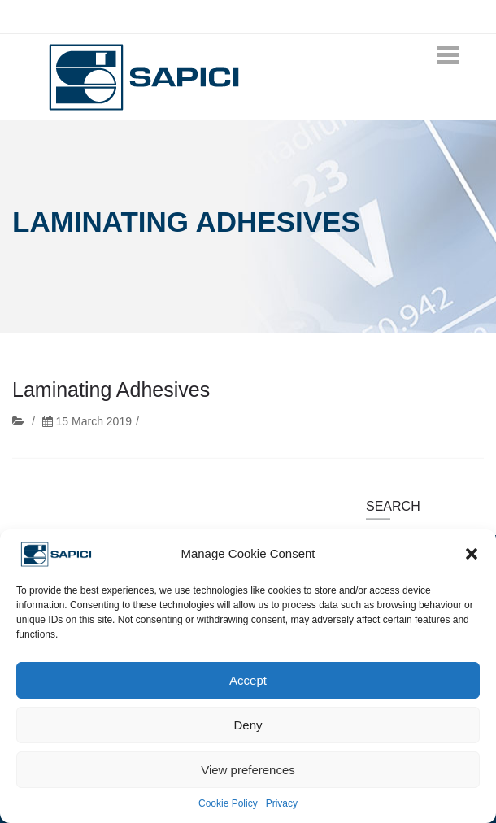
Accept (248, 680)
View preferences (248, 770)
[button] (471, 554)
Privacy (282, 803)
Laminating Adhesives (111, 390)
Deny (247, 725)
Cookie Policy (228, 803)
